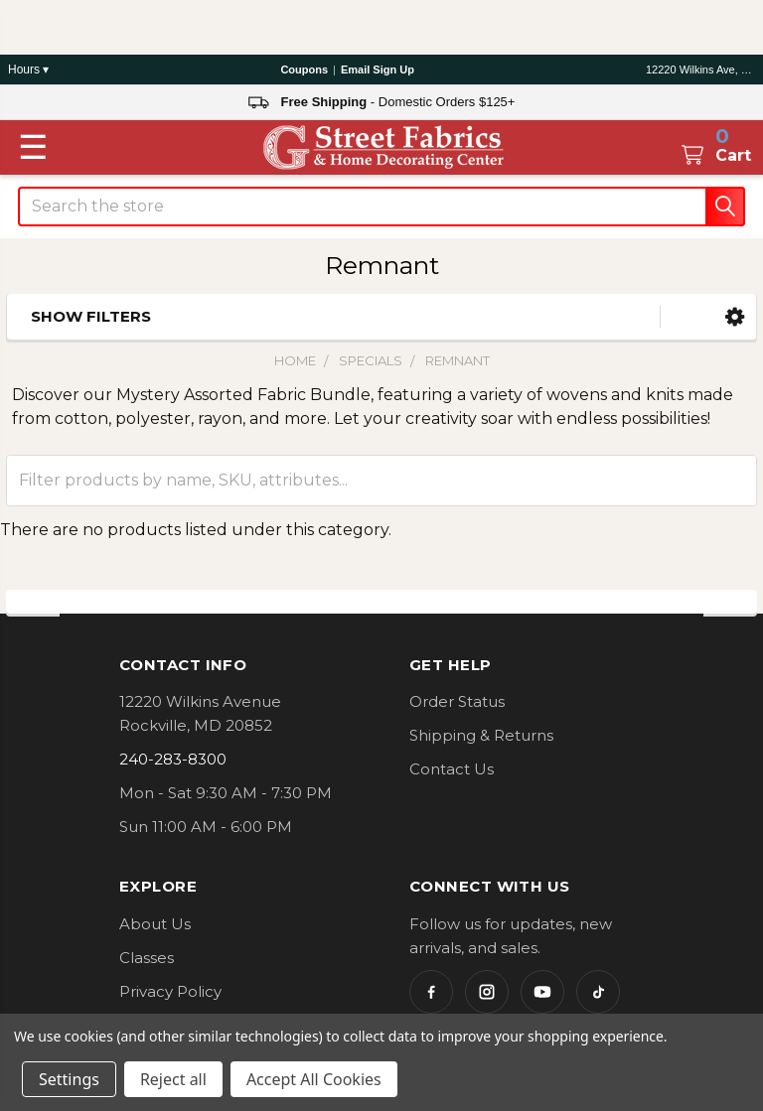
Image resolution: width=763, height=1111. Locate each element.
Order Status (457, 701)
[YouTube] (542, 992)
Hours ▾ (28, 69)
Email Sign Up (377, 69)
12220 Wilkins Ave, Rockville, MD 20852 (700, 69)
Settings (69, 1079)
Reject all (173, 1079)
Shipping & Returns (481, 735)
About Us (155, 923)
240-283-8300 (173, 759)
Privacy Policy (170, 991)
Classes (146, 957)
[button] (734, 317)
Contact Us (451, 769)
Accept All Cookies (314, 1079)
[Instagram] (487, 992)
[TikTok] (598, 992)
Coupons (304, 69)
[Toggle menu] (33, 147)
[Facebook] (431, 992)
